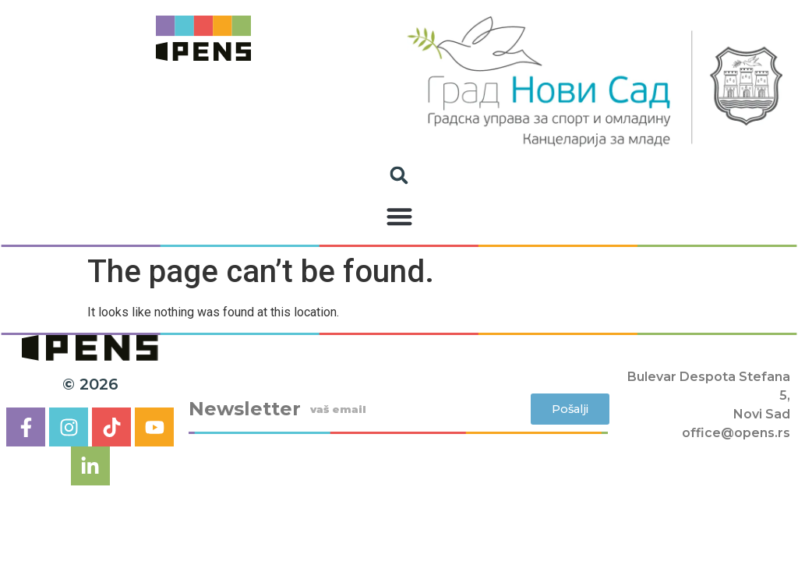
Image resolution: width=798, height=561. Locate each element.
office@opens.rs (736, 432)
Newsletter (245, 409)
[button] (399, 217)
